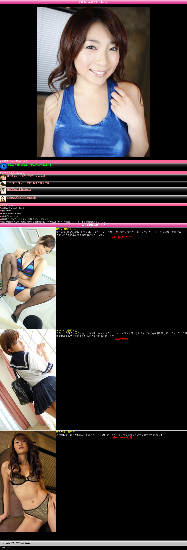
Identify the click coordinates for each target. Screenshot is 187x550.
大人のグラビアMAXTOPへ (17, 543)
